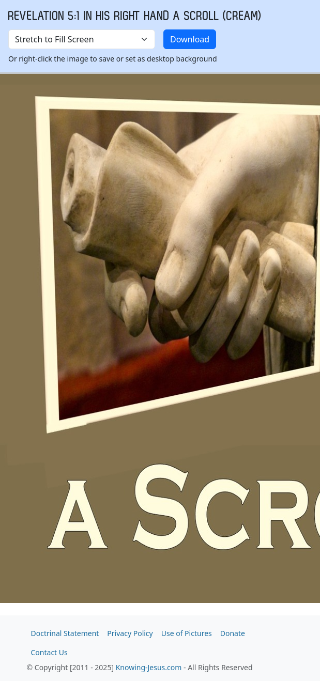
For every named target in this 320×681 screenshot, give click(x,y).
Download (189, 39)
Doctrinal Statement (65, 633)
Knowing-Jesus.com (149, 667)
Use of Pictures (186, 633)
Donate (232, 633)
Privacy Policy (130, 633)
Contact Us (49, 652)
